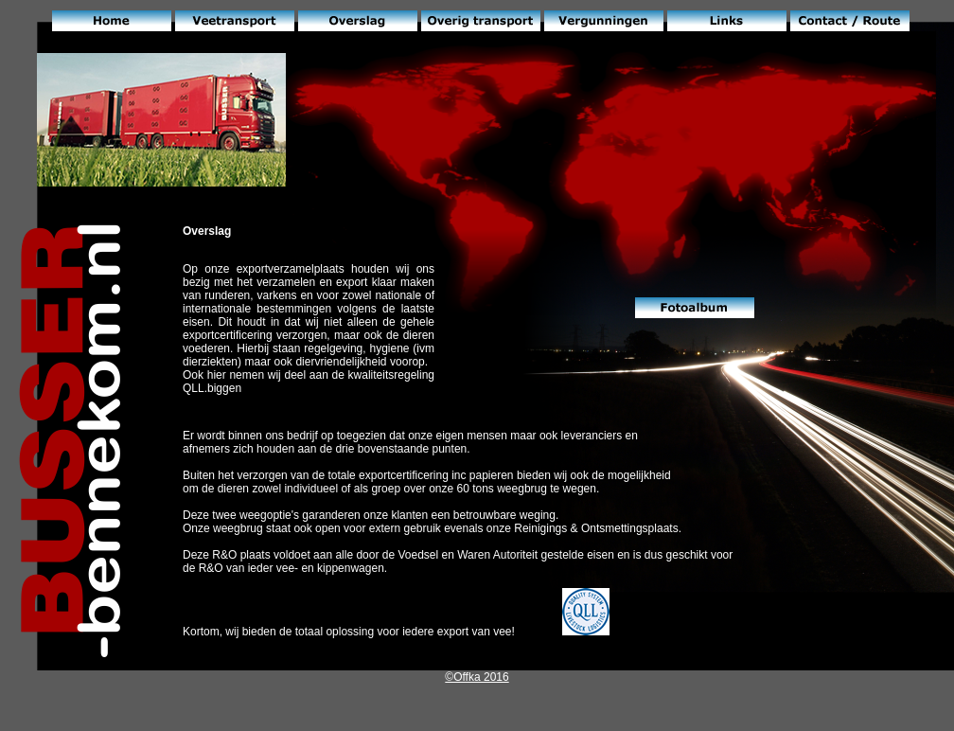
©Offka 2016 (476, 677)
